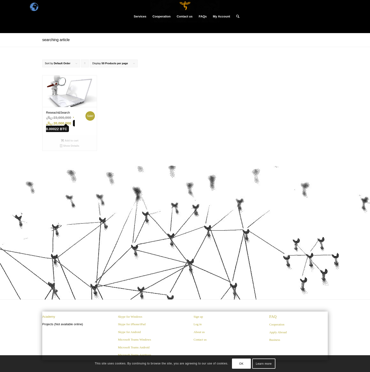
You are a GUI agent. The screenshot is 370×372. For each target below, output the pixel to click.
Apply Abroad (278, 332)
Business (274, 340)
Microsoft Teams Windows (134, 339)
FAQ (273, 317)
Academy (48, 316)
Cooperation (276, 324)
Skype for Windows (130, 316)
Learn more (264, 363)
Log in (197, 324)
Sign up (198, 316)
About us (199, 332)
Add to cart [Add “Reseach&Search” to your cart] (69, 140)
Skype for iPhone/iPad (132, 324)
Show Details (69, 146)
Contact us (199, 339)
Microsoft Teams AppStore (134, 355)
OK (241, 363)
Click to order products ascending (85, 64)
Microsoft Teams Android (134, 347)
